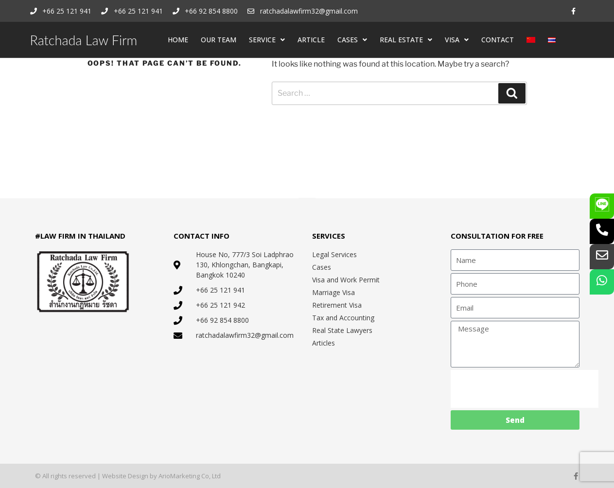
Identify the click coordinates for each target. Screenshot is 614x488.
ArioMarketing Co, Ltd (189, 475)
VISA (457, 40)
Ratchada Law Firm (84, 40)
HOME (178, 39)
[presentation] (524, 389)
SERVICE (267, 40)
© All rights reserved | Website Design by (96, 475)
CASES (352, 40)
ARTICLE (311, 39)
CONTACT (497, 39)
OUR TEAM (218, 39)
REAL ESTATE (406, 40)
